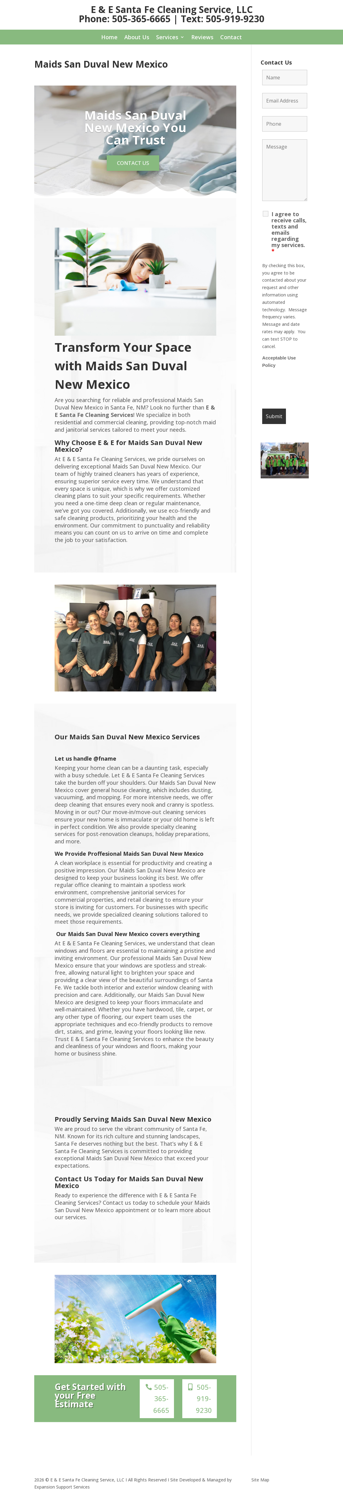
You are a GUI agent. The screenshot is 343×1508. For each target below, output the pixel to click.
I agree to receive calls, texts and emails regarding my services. (289, 232)
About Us (136, 38)
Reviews (202, 38)
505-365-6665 (161, 1403)
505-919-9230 (204, 1403)
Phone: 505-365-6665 (125, 18)
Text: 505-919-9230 (222, 18)
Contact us (133, 165)
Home (109, 38)
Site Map (260, 1484)
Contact (231, 38)
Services (167, 38)
